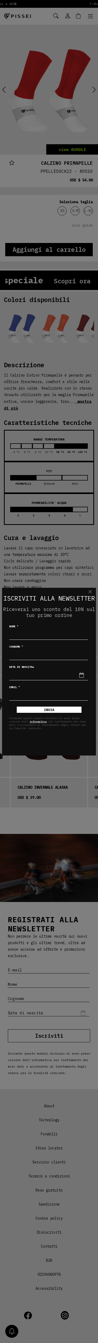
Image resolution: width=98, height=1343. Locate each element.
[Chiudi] (90, 591)
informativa (38, 721)
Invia (49, 710)
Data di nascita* (21, 667)
